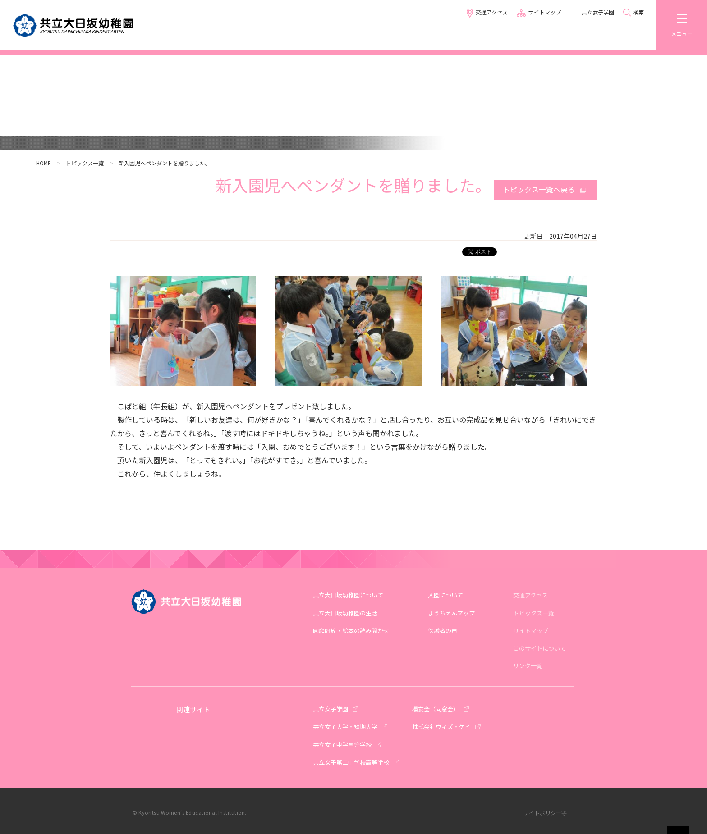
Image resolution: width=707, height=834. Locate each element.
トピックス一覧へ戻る (539, 189)
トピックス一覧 (85, 163)
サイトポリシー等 (545, 812)
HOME (43, 163)
